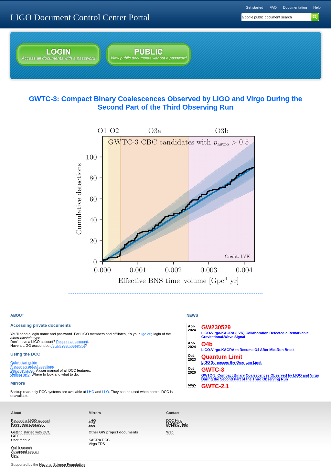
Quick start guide (23, 363)
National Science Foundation (62, 464)
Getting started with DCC (30, 432)
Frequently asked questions (32, 366)
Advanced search (24, 451)
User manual (21, 440)
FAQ (273, 7)
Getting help (19, 374)
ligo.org (146, 334)
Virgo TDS (97, 444)
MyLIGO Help (177, 424)
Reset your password (27, 424)
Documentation (295, 7)
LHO (90, 392)
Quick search (21, 448)
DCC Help (174, 420)
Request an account (72, 342)
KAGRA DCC (99, 440)
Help (317, 7)
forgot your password (68, 345)
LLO (105, 392)
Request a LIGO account (30, 420)
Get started (254, 7)
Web (169, 432)
